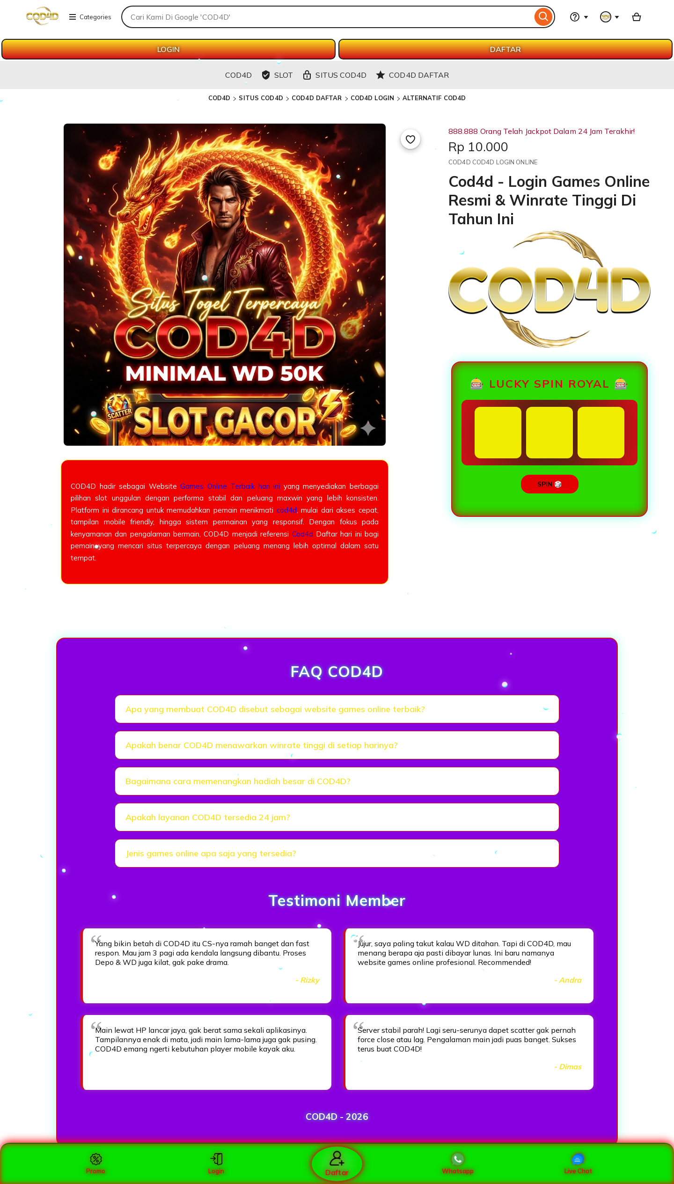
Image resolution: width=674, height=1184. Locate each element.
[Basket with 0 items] (636, 17)
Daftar (337, 1164)
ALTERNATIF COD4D (434, 98)
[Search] (543, 17)
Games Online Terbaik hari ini (230, 486)
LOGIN (168, 49)
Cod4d (302, 533)
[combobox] (326, 17)
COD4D (219, 98)
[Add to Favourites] (410, 139)
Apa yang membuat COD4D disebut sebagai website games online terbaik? (275, 709)
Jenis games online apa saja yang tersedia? (210, 853)
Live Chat (578, 1164)
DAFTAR (505, 49)
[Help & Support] (579, 17)
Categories (89, 17)
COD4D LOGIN (372, 98)
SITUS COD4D (261, 98)
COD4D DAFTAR (317, 98)
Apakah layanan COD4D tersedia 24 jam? (207, 817)
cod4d (287, 510)
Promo (95, 1164)
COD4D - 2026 (337, 1116)
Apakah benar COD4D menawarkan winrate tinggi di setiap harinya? (261, 745)
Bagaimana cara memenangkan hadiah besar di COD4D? (238, 781)
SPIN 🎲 (549, 484)
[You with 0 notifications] (609, 17)
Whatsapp (458, 1164)
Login (216, 1164)
